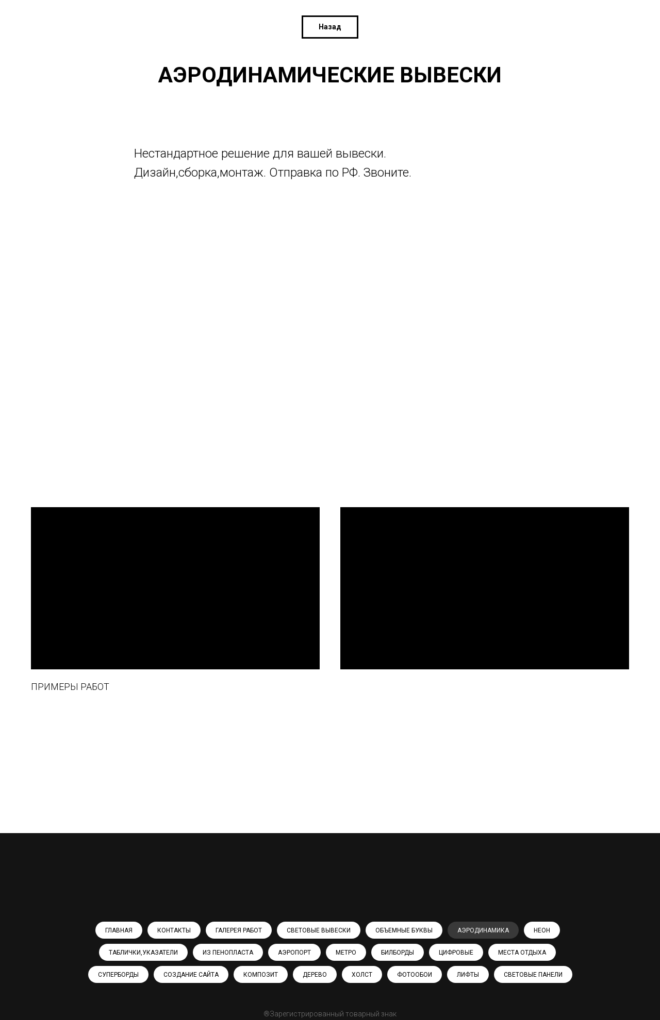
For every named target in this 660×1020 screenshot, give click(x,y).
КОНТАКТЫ (174, 930)
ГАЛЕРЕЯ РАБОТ (239, 930)
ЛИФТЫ (468, 974)
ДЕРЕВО (315, 974)
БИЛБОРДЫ (397, 952)
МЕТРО (346, 952)
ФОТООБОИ (414, 974)
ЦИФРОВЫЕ (456, 952)
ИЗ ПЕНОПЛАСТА (228, 952)
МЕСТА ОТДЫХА (522, 952)
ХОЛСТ (362, 974)
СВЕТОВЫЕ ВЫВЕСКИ (319, 930)
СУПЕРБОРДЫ (118, 974)
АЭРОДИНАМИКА (483, 930)
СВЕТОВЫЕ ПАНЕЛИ (533, 974)
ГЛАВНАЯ (119, 930)
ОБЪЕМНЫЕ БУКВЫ (404, 930)
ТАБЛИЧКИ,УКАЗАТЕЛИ (143, 952)
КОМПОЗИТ (260, 974)
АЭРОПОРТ (294, 952)
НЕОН (542, 930)
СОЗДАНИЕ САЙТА (191, 974)
